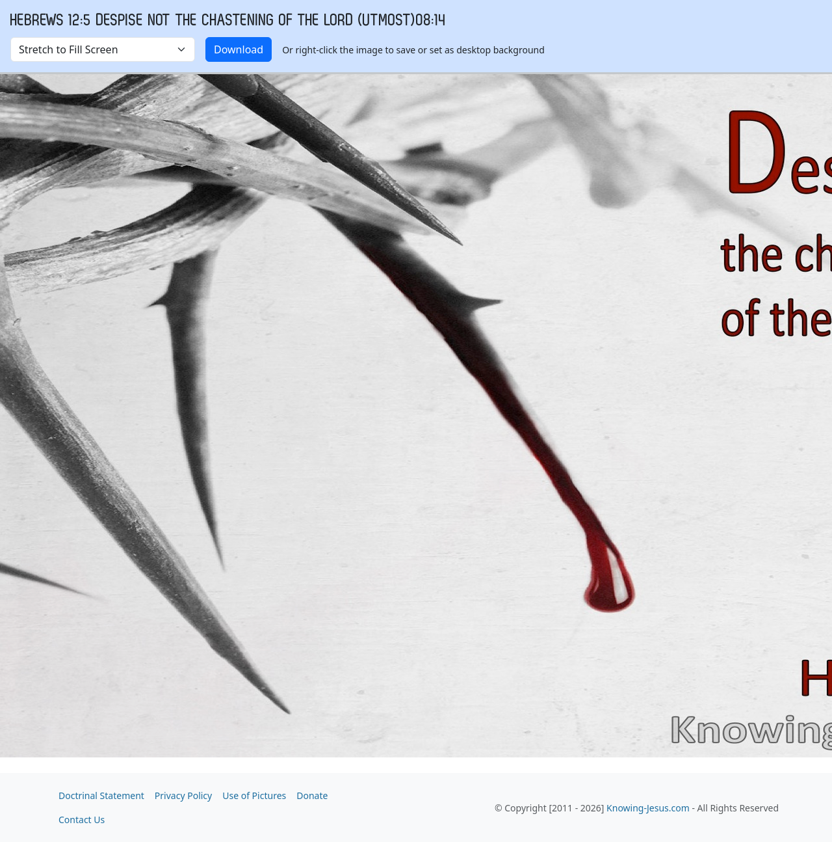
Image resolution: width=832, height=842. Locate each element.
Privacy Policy (183, 795)
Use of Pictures (254, 795)
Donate (312, 795)
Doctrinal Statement (101, 795)
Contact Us (81, 819)
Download (238, 49)
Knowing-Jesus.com (648, 808)
